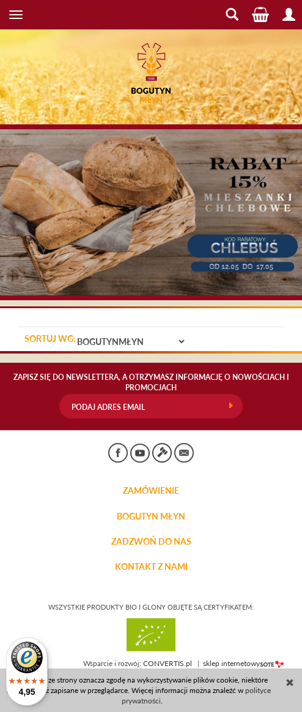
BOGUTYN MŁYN (151, 516)
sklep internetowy (243, 663)
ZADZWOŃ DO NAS (151, 542)
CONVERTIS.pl (167, 663)
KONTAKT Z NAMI (151, 567)
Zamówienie (151, 491)
